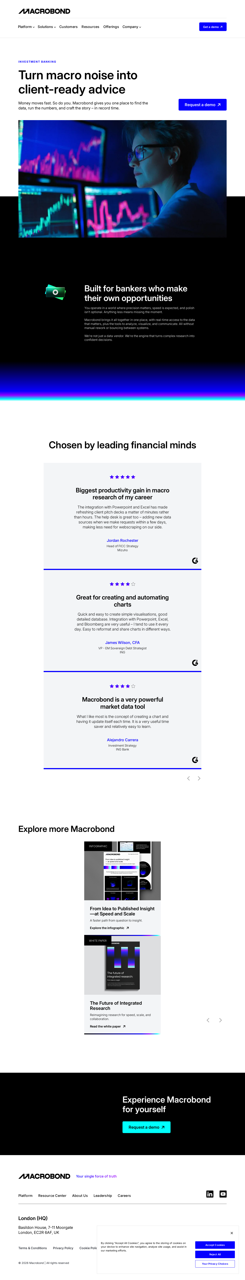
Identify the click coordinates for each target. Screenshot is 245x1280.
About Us (80, 1196)
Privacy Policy (63, 1248)
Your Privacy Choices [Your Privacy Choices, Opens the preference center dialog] (215, 1263)
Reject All (215, 1254)
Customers (68, 27)
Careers (124, 1196)
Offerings (111, 27)
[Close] (232, 1233)
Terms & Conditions (32, 1248)
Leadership (103, 1196)
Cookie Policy (89, 1248)
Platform (25, 1196)
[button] (26, 27)
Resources (90, 27)
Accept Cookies (215, 1244)
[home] (44, 11)
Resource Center (52, 1196)
